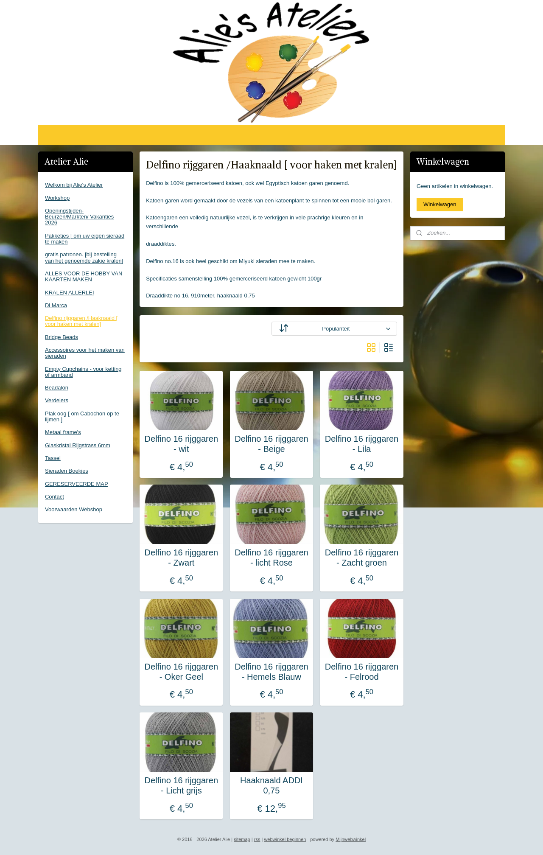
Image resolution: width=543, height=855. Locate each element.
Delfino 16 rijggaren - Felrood (361, 671)
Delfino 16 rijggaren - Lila (361, 444)
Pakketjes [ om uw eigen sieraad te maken (84, 239)
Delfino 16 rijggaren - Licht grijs (181, 785)
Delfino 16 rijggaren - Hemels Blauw (271, 671)
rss (257, 839)
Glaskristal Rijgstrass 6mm (77, 445)
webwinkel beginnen (285, 839)
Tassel (53, 458)
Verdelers (56, 400)
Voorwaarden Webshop (73, 509)
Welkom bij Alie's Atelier (74, 185)
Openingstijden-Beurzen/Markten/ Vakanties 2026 (79, 216)
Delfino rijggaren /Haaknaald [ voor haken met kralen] (81, 321)
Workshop (57, 198)
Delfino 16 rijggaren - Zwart (181, 557)
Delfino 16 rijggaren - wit (181, 444)
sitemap (242, 839)
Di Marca (56, 305)
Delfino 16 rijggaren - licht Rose (271, 557)
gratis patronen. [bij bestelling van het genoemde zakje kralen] (84, 257)
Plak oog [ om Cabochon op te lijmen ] (82, 416)
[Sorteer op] (334, 328)
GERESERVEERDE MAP (76, 484)
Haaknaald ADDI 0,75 (271, 785)
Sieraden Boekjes (66, 471)
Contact (54, 496)
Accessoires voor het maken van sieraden (85, 353)
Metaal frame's (63, 432)
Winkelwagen (439, 204)
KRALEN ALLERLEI (69, 292)
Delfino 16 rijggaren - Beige (271, 444)
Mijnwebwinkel (351, 839)
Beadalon (56, 387)
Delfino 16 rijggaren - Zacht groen (361, 557)
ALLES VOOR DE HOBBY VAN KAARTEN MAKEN (83, 276)
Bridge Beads (61, 337)
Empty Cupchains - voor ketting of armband (83, 372)
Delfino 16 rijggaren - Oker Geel (181, 671)
